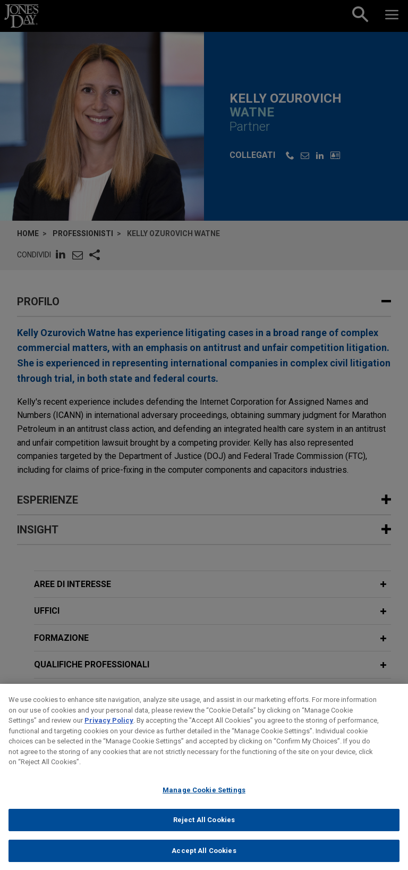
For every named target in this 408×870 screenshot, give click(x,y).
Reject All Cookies (204, 827)
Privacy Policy (108, 728)
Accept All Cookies (204, 858)
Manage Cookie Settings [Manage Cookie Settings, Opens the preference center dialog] (204, 797)
